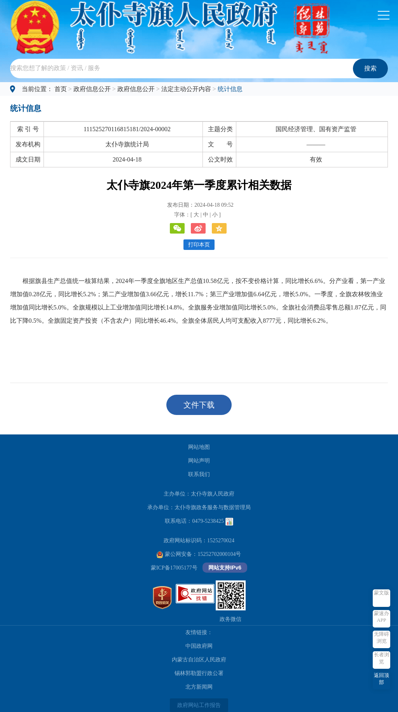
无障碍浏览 (381, 637)
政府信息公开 (92, 89)
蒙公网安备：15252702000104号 (199, 554)
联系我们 (199, 474)
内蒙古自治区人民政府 (199, 660)
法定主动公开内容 (186, 89)
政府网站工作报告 (199, 705)
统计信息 (230, 89)
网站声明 (199, 461)
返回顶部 (381, 678)
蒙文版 (381, 593)
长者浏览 (381, 658)
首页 (60, 89)
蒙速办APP (381, 616)
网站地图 (199, 447)
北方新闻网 (199, 687)
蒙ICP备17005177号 (174, 568)
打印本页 (199, 245)
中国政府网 (199, 646)
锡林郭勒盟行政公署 (199, 673)
